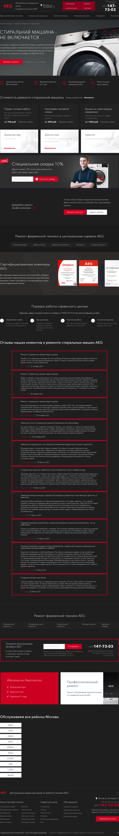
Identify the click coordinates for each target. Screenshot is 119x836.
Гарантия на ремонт (61, 245)
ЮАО (11, 753)
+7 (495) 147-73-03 (36, 53)
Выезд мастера (20, 245)
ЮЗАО (10, 758)
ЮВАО (10, 747)
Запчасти (80, 245)
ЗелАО (10, 775)
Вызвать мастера (75, 212)
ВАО (10, 742)
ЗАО (10, 764)
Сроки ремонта (98, 245)
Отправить (73, 646)
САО (10, 730)
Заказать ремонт (11, 62)
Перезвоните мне (107, 819)
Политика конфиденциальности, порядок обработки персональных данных (76, 832)
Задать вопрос (97, 212)
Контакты (115, 16)
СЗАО (11, 769)
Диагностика (39, 245)
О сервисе (100, 16)
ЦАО (10, 725)
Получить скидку (47, 179)
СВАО (11, 736)
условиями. (70, 655)
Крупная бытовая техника (11, 16)
